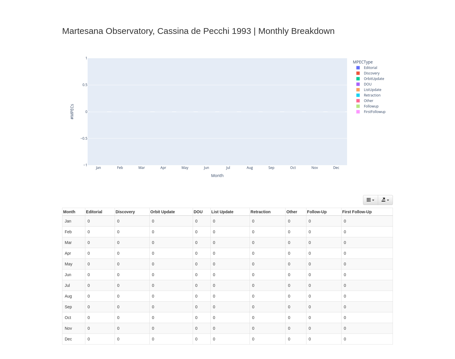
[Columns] (370, 200)
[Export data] (385, 200)
